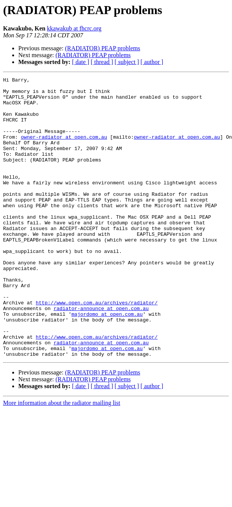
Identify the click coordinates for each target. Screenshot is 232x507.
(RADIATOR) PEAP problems (102, 48)
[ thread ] (102, 62)
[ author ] (152, 62)
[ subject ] (127, 62)
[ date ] (80, 62)
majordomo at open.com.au (106, 361)
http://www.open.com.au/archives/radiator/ (97, 348)
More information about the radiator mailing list (61, 459)
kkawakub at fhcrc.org (74, 28)
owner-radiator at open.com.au (64, 149)
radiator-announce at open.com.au (101, 355)
